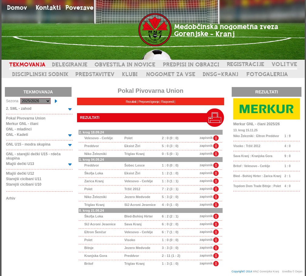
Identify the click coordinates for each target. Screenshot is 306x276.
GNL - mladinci (19, 129)
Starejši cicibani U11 (24, 179)
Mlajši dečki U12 (20, 173)
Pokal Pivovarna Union (25, 118)
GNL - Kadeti (17, 135)
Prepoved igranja (149, 101)
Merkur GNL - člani (22, 124)
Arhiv (10, 198)
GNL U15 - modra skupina (28, 144)
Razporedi (167, 101)
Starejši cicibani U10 (24, 184)
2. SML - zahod (19, 108)
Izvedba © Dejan (292, 271)
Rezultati (131, 101)
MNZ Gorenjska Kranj (266, 271)
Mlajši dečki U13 (20, 164)
